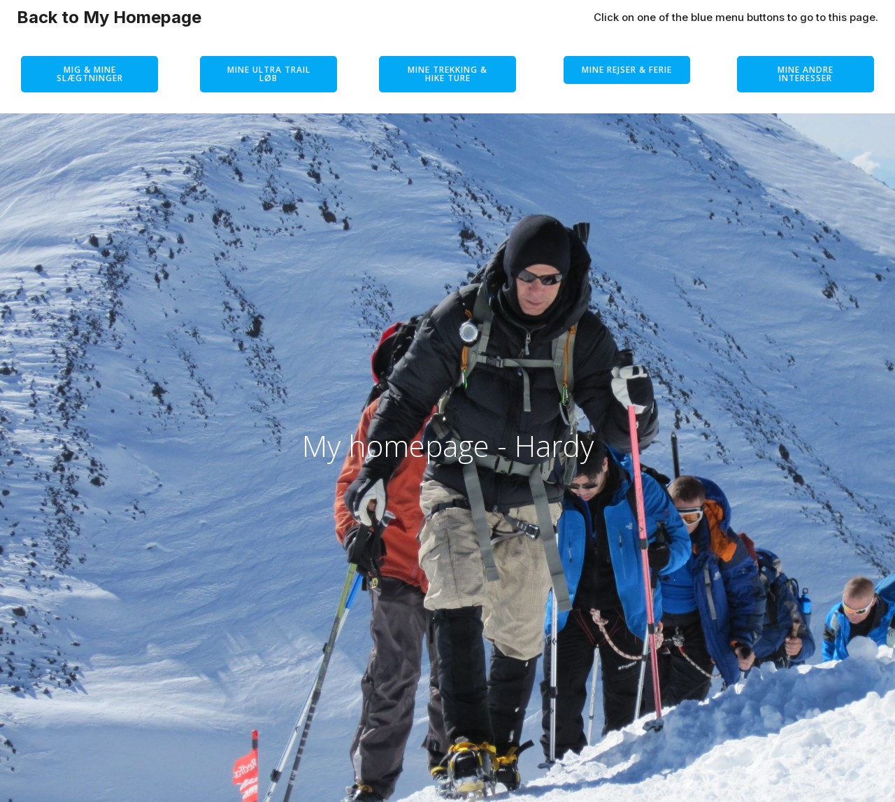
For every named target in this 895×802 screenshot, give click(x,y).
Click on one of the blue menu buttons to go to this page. (736, 17)
